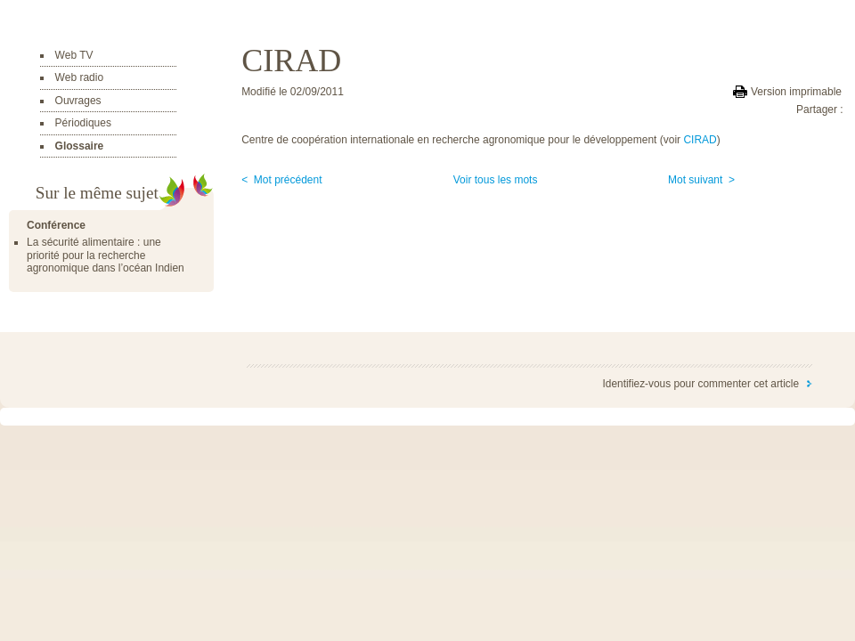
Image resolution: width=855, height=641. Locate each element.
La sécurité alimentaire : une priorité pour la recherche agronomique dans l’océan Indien (105, 255)
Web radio (79, 77)
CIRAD (699, 140)
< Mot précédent (281, 180)
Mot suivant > (701, 180)
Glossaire (79, 146)
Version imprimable (796, 91)
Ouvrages (78, 100)
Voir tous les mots (495, 180)
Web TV (74, 55)
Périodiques (83, 123)
